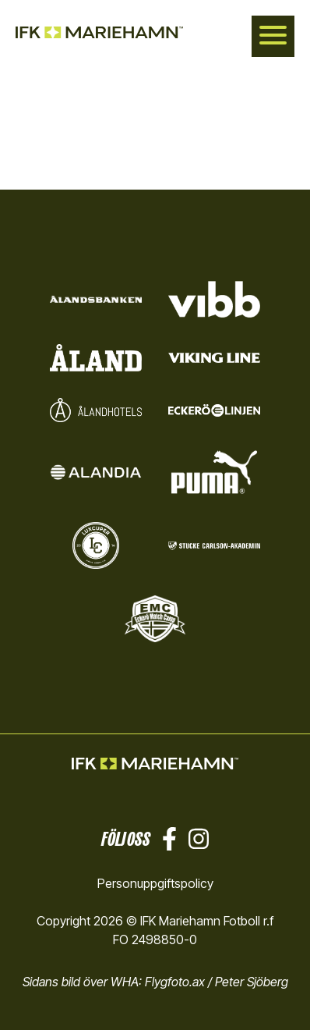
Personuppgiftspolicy (155, 883)
